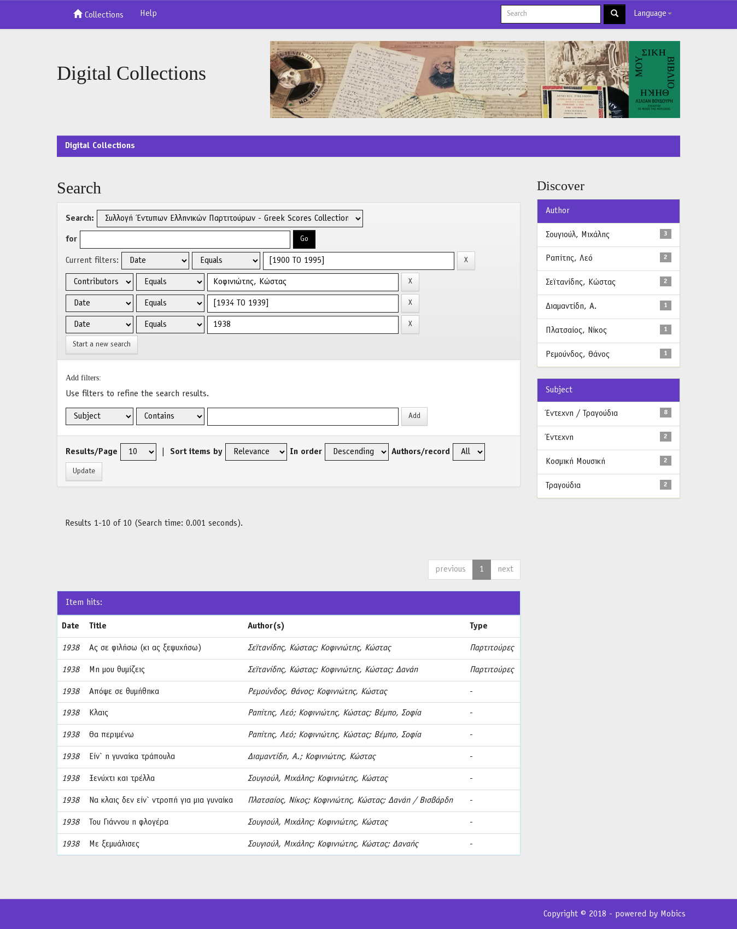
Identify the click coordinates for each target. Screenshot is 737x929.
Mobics (673, 914)
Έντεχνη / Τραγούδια (582, 413)
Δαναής (405, 844)
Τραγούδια (563, 485)
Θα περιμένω (111, 735)
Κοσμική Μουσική (575, 461)
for (71, 239)
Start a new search (102, 344)
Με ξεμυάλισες (114, 844)
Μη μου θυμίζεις (117, 670)
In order (306, 452)
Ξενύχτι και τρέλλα (122, 778)
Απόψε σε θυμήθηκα (124, 691)
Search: (80, 218)
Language (653, 13)
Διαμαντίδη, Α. (274, 756)
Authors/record (420, 452)
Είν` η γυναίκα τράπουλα (132, 756)
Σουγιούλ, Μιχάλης (280, 778)
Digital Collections (100, 146)
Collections (98, 14)
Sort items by (196, 452)
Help (148, 13)
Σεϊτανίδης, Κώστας (281, 648)
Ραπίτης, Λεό (270, 713)
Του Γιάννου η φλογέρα (128, 822)
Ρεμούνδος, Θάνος (279, 691)
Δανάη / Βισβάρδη (420, 800)
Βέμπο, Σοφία (397, 713)
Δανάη (407, 670)
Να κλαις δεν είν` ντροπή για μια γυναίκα (161, 800)
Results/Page (92, 452)
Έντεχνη (560, 437)
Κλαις (98, 713)
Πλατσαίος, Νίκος (277, 800)
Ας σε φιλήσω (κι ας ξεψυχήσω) (145, 648)
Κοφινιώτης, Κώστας (355, 648)
